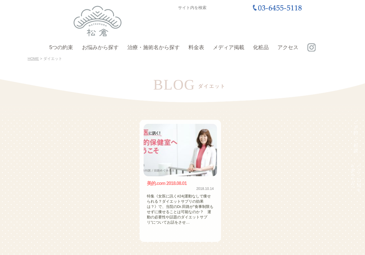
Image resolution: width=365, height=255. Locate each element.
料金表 (196, 47)
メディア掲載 (228, 47)
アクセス (287, 47)
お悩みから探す (100, 47)
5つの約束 (61, 47)
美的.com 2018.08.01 (167, 183)
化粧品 (261, 47)
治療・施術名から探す (153, 47)
